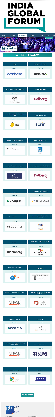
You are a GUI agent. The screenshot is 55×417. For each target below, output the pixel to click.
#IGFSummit (27, 395)
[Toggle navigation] (49, 17)
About (3, 35)
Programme (12, 35)
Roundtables (22, 35)
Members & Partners (44, 35)
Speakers (32, 35)
